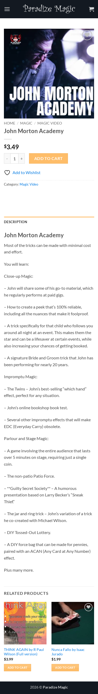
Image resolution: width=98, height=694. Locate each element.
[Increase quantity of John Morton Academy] (22, 158)
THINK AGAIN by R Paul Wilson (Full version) (24, 652)
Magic (26, 123)
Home (9, 123)
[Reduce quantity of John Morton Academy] (7, 158)
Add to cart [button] (18, 667)
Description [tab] (15, 222)
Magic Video (49, 123)
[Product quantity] (14, 158)
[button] (7, 9)
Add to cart (48, 158)
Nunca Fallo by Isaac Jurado (68, 652)
